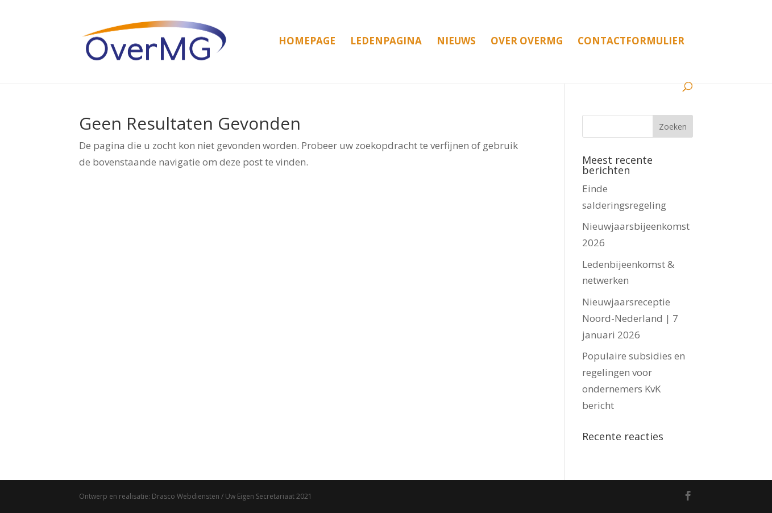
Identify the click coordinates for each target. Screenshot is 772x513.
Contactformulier (631, 42)
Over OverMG (527, 42)
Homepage (307, 42)
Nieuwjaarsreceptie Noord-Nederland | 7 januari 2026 (630, 318)
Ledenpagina (386, 42)
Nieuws (456, 42)
